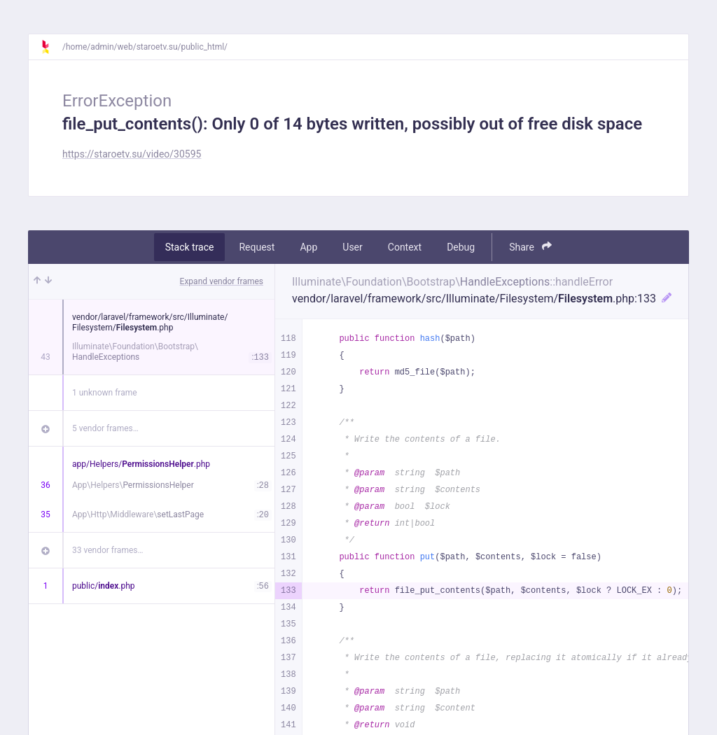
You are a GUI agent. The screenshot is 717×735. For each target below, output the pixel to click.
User (352, 247)
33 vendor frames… (107, 550)
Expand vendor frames (221, 281)
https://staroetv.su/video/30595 (131, 154)
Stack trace (189, 247)
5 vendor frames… (105, 428)
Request (256, 247)
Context (405, 247)
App (308, 247)
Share (530, 247)
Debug (461, 247)
